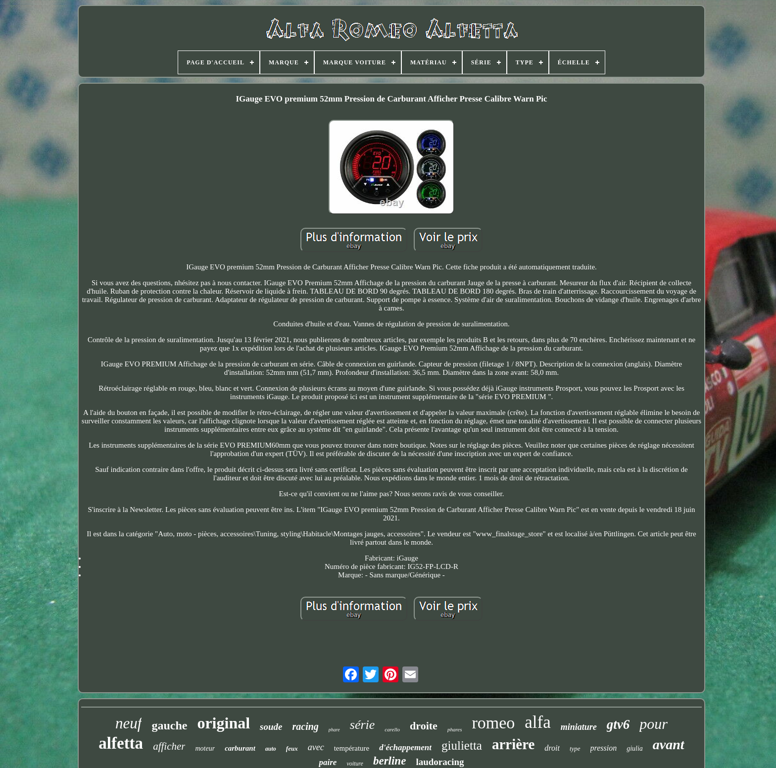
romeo (493, 723)
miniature (579, 727)
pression (603, 748)
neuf (128, 723)
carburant (240, 748)
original (223, 723)
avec (316, 747)
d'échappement (405, 747)
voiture (354, 763)
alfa (537, 722)
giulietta (461, 745)
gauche (169, 725)
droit (552, 748)
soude (271, 726)
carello (392, 729)
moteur (205, 748)
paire (328, 762)
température (352, 748)
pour (653, 724)
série (362, 724)
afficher (169, 746)
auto (270, 748)
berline (389, 761)
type (575, 748)
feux (292, 748)
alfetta (120, 743)
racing (305, 726)
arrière (513, 744)
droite (423, 725)
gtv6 (618, 724)
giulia (635, 748)
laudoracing (440, 762)
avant (668, 744)
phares (454, 729)
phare (334, 729)
